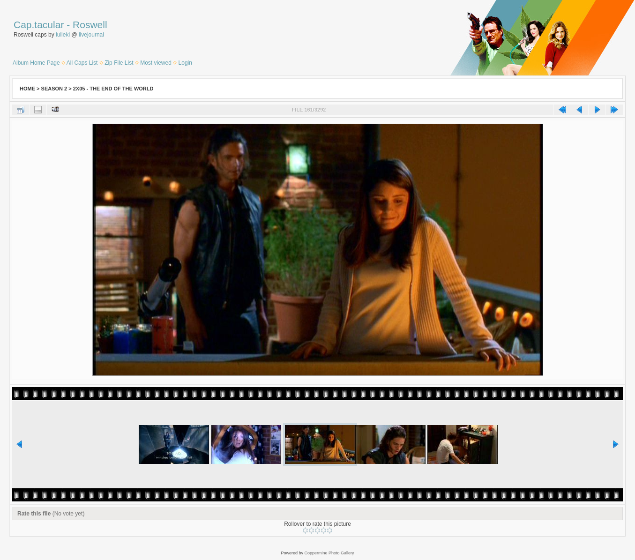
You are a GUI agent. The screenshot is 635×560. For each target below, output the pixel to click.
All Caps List (82, 63)
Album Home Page (36, 63)
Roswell (90, 24)
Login (185, 63)
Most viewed (156, 63)
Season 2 (54, 88)
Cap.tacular (39, 24)
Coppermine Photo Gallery (329, 553)
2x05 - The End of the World (113, 88)
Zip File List (119, 63)
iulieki (63, 34)
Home (27, 88)
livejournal (91, 34)
